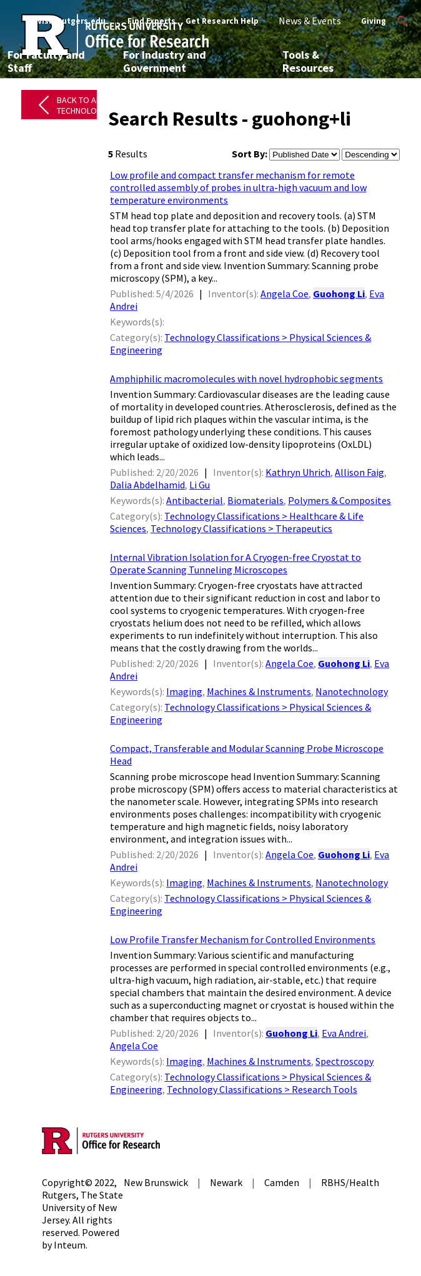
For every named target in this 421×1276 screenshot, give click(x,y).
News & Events (310, 20)
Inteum (70, 1245)
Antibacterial (194, 500)
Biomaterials (255, 500)
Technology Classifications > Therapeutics (241, 528)
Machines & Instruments (259, 691)
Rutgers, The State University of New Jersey (82, 1207)
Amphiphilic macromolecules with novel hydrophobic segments (246, 378)
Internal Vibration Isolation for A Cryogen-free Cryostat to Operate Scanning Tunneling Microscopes (235, 563)
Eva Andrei (344, 1033)
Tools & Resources (308, 61)
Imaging (184, 691)
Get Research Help (222, 21)
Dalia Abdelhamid (147, 484)
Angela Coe (284, 293)
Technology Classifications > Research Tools (262, 1089)
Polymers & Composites (339, 500)
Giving (373, 21)
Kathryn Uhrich (297, 472)
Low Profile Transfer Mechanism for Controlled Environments (242, 939)
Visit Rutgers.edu (71, 21)
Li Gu (199, 484)
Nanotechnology (351, 691)
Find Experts (151, 21)
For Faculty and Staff (46, 61)
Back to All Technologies (85, 105)
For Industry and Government (164, 61)
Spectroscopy (344, 1061)
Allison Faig (359, 472)
